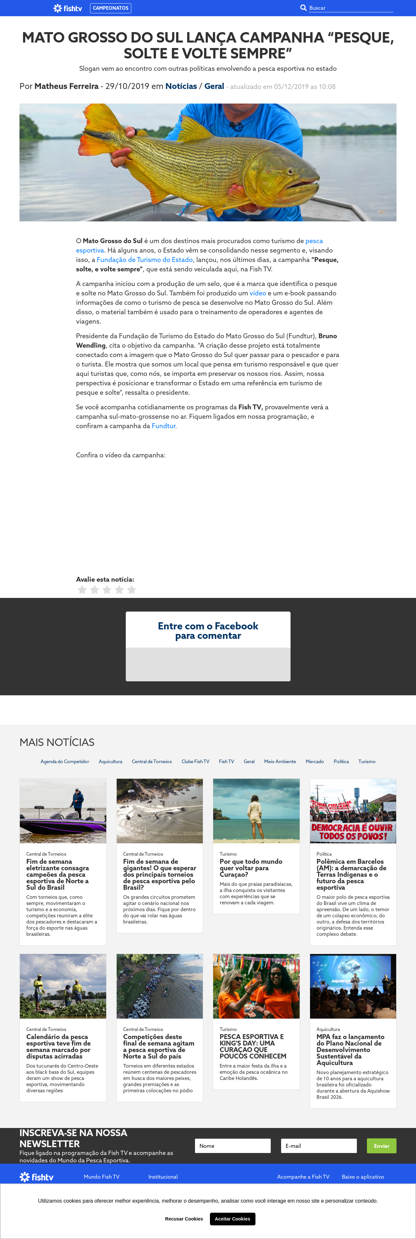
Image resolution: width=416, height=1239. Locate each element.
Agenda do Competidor (65, 761)
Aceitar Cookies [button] (232, 1218)
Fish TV (226, 761)
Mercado (315, 761)
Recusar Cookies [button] (184, 1218)
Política (341, 761)
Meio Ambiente (280, 761)
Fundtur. (163, 426)
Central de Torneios (152, 761)
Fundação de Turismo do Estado (145, 259)
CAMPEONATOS (110, 8)
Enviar (381, 1146)
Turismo (367, 761)
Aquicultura (110, 761)
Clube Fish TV (195, 761)
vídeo (258, 293)
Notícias (182, 86)
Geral (215, 86)
